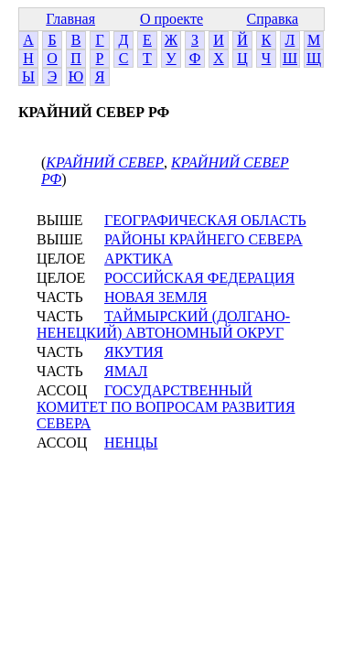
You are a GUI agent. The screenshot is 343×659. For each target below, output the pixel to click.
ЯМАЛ (125, 371)
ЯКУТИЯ (133, 352)
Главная (70, 19)
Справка (273, 19)
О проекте (171, 19)
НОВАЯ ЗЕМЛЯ (156, 297)
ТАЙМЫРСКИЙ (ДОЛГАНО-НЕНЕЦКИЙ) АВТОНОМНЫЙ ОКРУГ (163, 324)
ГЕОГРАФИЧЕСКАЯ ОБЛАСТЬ (205, 220)
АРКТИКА (138, 258)
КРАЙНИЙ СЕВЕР (105, 162)
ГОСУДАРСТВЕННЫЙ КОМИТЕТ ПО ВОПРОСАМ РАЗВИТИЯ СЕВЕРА (166, 407)
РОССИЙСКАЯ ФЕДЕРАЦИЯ (199, 278)
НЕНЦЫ (130, 442)
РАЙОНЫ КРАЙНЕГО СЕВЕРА (203, 239)
